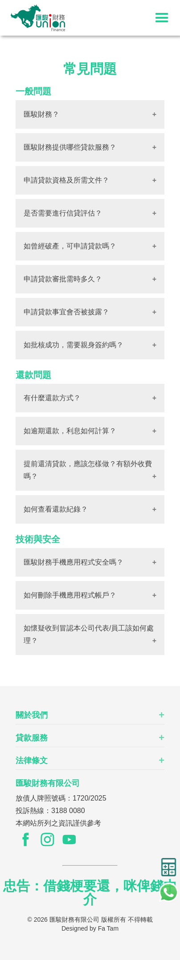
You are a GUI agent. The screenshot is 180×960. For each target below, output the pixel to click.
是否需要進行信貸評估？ (63, 213)
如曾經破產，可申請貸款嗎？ (70, 246)
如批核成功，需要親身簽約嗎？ (73, 345)
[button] (162, 18)
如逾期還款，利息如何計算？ (70, 431)
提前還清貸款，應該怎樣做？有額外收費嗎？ (88, 470)
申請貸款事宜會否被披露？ (66, 312)
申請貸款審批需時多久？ (63, 279)
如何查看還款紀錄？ (56, 509)
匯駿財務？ (41, 114)
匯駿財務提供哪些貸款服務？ (70, 147)
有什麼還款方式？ (52, 398)
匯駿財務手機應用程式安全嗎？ (73, 562)
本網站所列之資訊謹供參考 (58, 823)
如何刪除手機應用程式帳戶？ (70, 595)
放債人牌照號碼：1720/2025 (61, 798)
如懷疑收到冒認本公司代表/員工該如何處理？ (89, 634)
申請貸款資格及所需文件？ (66, 180)
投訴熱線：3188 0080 (50, 810)
